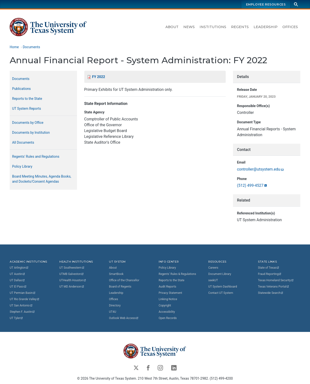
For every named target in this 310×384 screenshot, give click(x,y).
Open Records (168, 318)
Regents (240, 27)
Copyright (165, 305)
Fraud (270, 273)
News (189, 27)
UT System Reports (26, 108)
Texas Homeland (276, 280)
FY (98, 77)
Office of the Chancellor (124, 280)
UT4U (112, 311)
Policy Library (22, 166)
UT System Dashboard (222, 286)
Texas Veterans (273, 286)
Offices (290, 27)
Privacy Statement (170, 292)
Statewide (271, 292)
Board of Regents (120, 286)
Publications (21, 89)
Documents (31, 47)
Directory (115, 305)
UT (19, 267)
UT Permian (23, 292)
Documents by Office (27, 123)
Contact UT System (220, 292)
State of (268, 267)
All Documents (23, 142)
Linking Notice (168, 299)
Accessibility (167, 311)
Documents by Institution (31, 132)
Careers (213, 267)
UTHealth (72, 280)
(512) (252, 185)
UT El (18, 286)
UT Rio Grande (25, 299)
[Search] (296, 4)
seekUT (213, 280)
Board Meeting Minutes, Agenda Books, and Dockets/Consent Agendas (41, 178)
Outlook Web (124, 318)
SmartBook (116, 273)
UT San (21, 305)
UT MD (71, 286)
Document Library (219, 273)
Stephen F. (22, 311)
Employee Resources (266, 4)
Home (14, 47)
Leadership (266, 27)
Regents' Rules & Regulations (177, 273)
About (171, 27)
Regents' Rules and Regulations (35, 156)
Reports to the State (27, 99)
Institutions (213, 27)
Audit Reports (167, 286)
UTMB (71, 273)
